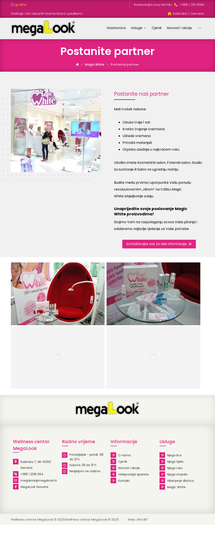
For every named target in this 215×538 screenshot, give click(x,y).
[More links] (199, 28)
